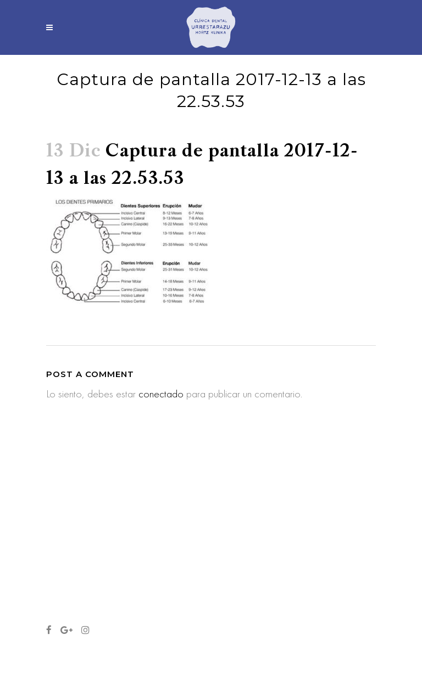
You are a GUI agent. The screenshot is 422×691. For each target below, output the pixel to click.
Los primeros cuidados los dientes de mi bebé (206, 556)
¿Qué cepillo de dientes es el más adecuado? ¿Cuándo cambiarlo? (211, 501)
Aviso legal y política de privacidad (96, 656)
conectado (161, 393)
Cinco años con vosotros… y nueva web (209, 605)
